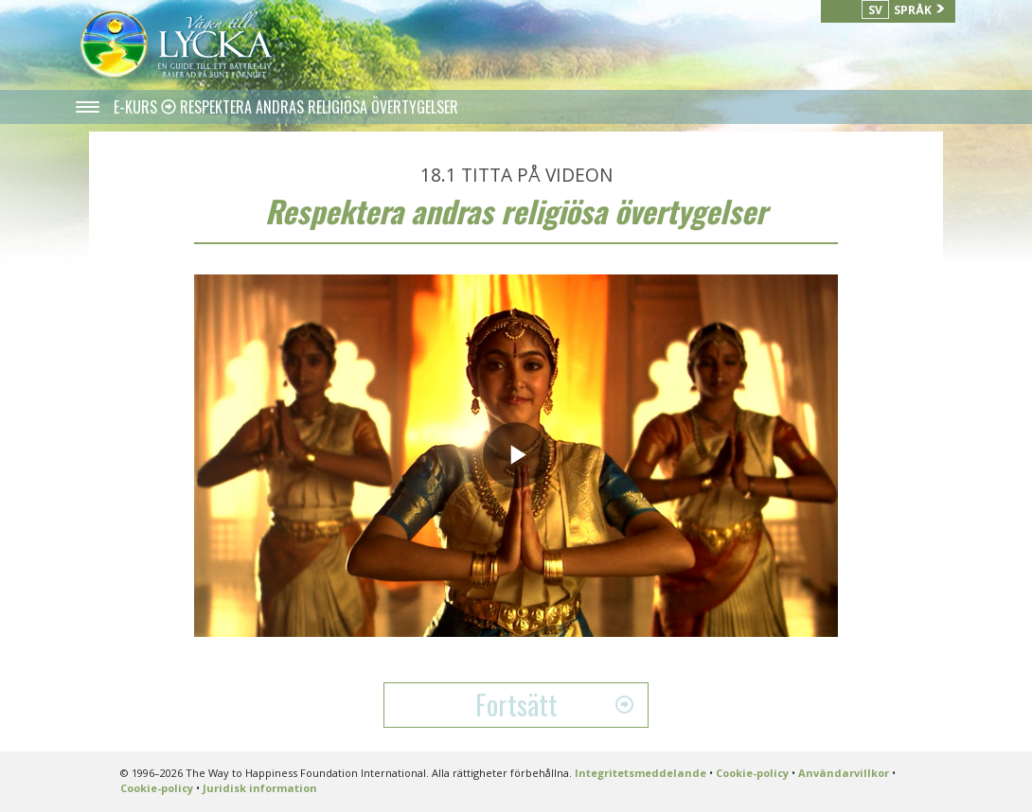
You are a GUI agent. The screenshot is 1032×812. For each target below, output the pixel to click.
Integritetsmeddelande (640, 773)
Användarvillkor (843, 773)
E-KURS (137, 107)
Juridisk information (260, 788)
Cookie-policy (752, 773)
